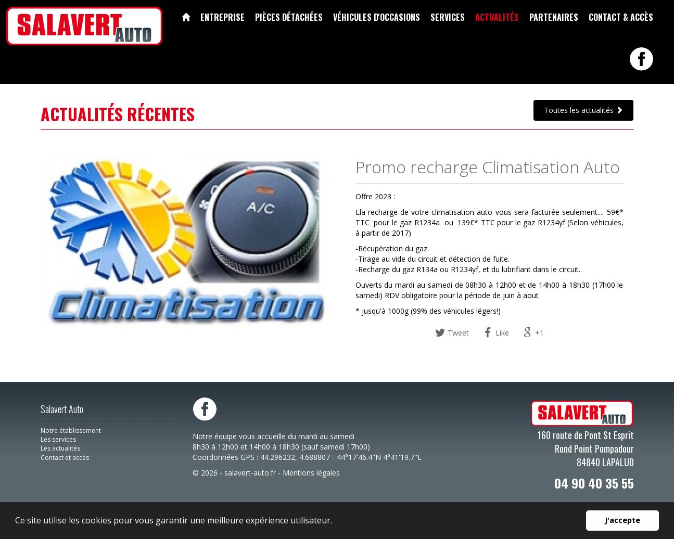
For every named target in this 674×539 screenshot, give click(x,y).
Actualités (497, 17)
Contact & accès (621, 17)
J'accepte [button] (622, 520)
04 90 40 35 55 (594, 482)
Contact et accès (65, 457)
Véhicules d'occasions (376, 17)
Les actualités (60, 448)
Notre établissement (71, 430)
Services (447, 17)
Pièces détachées (289, 17)
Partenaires (553, 17)
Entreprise (222, 17)
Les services (58, 439)
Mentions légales (311, 473)
